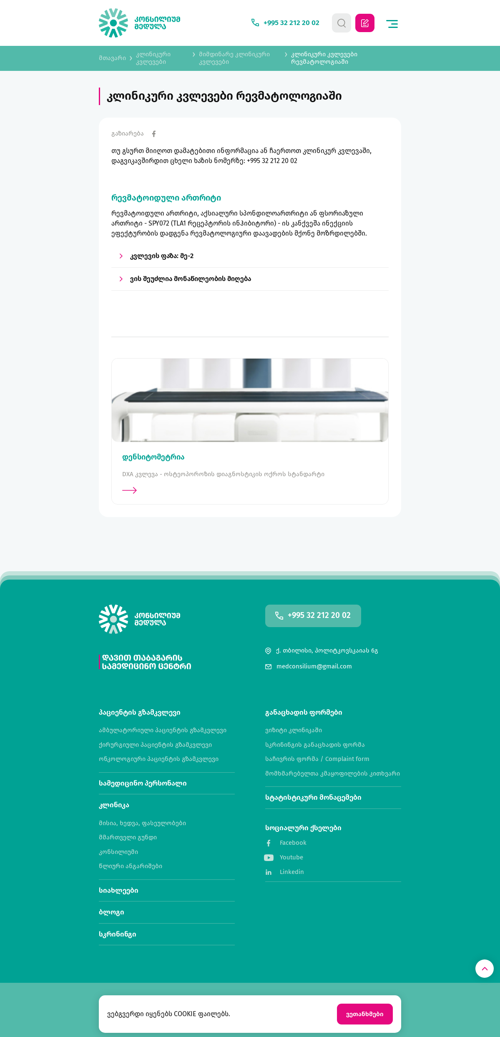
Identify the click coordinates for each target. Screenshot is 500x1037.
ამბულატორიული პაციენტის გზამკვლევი (162, 730)
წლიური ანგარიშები (130, 866)
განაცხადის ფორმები (303, 712)
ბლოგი (111, 912)
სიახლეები (118, 890)
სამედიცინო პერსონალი (143, 783)
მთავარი (112, 58)
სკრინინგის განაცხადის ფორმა (315, 745)
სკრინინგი (117, 934)
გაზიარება (127, 134)
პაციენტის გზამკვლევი (140, 712)
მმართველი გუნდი (128, 837)
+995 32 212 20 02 (319, 616)
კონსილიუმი (118, 852)
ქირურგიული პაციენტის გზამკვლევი (155, 745)
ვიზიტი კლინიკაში (293, 730)
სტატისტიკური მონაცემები (313, 797)
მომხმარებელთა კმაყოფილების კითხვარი (332, 774)
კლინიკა (114, 805)
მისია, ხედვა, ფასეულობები (142, 823)
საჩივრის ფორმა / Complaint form (317, 759)
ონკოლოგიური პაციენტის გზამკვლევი (159, 759)
